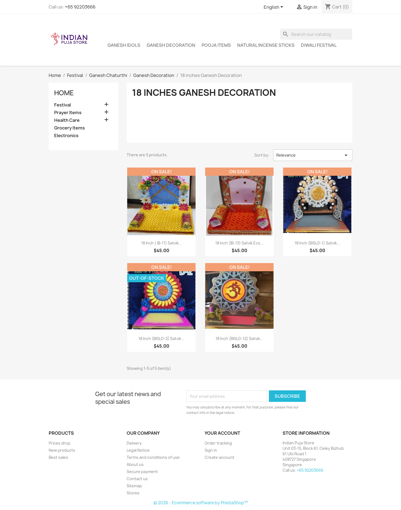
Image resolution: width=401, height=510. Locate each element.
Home (64, 92)
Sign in (211, 450)
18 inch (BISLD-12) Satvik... (239, 338)
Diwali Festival (319, 45)
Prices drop (59, 443)
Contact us (137, 478)
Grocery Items (69, 128)
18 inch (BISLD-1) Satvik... (317, 243)
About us (135, 464)
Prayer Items (68, 113)
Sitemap (134, 485)
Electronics (66, 136)
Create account (219, 457)
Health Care (67, 120)
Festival (62, 105)
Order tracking (218, 443)
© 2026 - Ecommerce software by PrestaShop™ (200, 503)
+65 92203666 (80, 7)
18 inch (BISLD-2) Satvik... (161, 338)
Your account (222, 433)
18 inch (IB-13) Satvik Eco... (239, 243)
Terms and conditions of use (153, 457)
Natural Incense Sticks (266, 45)
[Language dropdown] (274, 7)
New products (62, 450)
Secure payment (142, 471)
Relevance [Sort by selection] (312, 155)
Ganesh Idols (123, 45)
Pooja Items (216, 45)
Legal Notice (138, 450)
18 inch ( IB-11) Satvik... (161, 243)
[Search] (316, 34)
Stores (133, 492)
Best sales (58, 457)
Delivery (134, 443)
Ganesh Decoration (171, 45)
